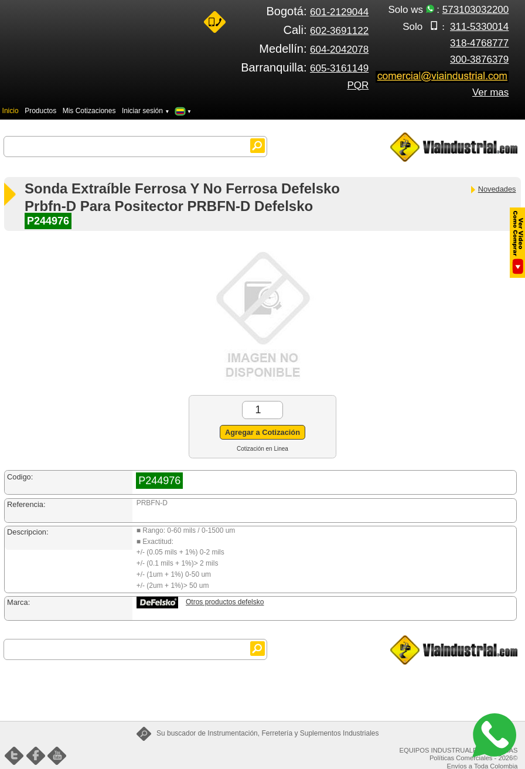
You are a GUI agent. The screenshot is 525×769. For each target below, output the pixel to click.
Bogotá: (318, 11)
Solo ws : (448, 9)
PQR (358, 85)
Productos (40, 111)
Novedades (492, 189)
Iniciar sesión (146, 111)
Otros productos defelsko (225, 602)
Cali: (326, 29)
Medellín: (314, 48)
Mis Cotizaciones (89, 111)
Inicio (10, 111)
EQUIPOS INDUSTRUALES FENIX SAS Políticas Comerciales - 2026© (459, 754)
